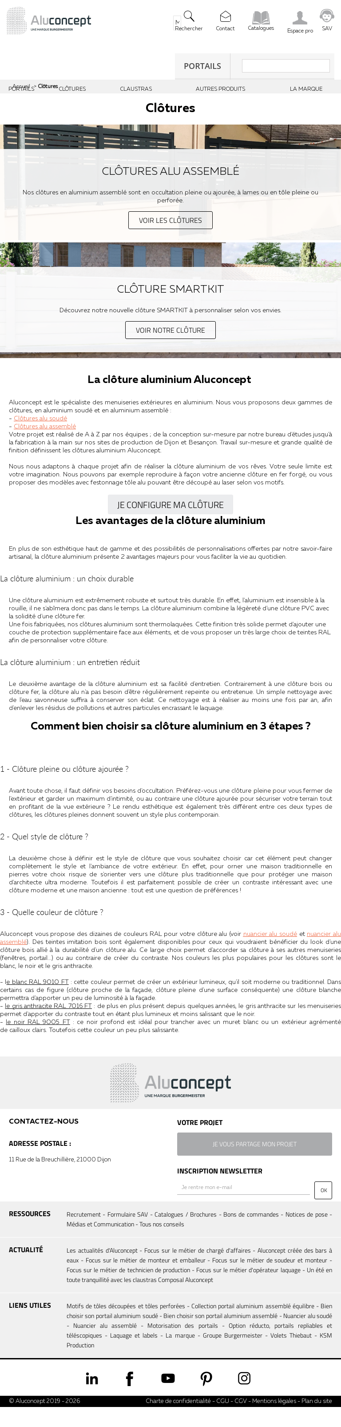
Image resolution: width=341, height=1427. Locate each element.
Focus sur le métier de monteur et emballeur (146, 1280)
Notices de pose (306, 1234)
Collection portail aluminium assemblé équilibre (252, 1325)
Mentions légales (274, 1421)
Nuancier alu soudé (307, 1335)
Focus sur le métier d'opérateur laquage (248, 1289)
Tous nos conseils (161, 1244)
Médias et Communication (100, 1244)
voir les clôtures (170, 220)
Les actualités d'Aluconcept (102, 1270)
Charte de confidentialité (178, 1421)
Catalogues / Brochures (186, 1234)
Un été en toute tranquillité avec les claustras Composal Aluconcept (199, 1294)
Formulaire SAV (127, 1234)
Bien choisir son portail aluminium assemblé (220, 1335)
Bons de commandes (251, 1234)
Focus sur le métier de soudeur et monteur (269, 1280)
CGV (240, 1421)
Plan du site (316, 1421)
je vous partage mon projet (255, 1164)
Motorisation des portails (182, 1345)
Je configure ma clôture (170, 505)
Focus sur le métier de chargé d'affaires (197, 1270)
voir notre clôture (170, 330)
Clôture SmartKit (170, 290)
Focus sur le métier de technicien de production (128, 1289)
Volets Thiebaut (291, 1355)
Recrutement (84, 1234)
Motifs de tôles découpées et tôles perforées (126, 1325)
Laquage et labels (134, 1355)
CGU (222, 1421)
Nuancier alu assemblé (105, 1345)
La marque (180, 1355)
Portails (202, 65)
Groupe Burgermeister (232, 1355)
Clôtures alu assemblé (170, 172)
